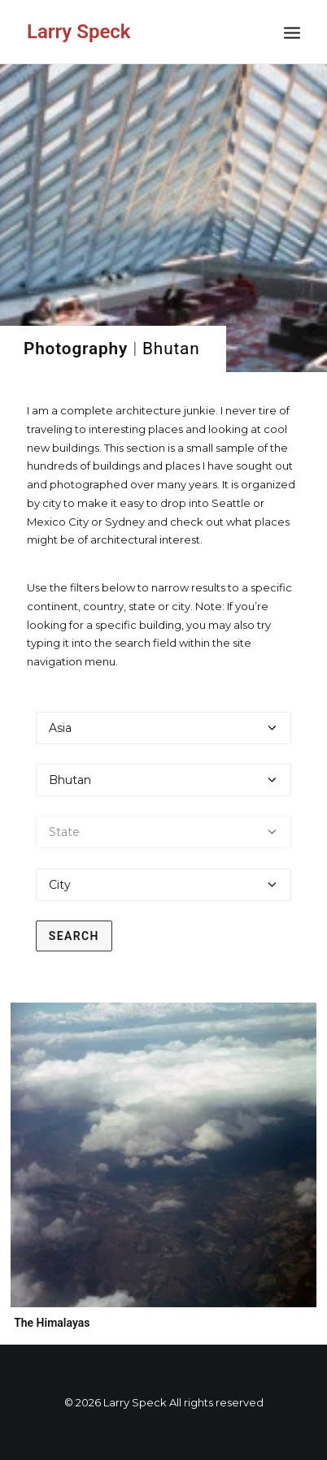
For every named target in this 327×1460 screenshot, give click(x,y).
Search (74, 935)
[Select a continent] (164, 728)
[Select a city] (164, 885)
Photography (76, 348)
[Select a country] (164, 780)
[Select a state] (164, 832)
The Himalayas (51, 1322)
